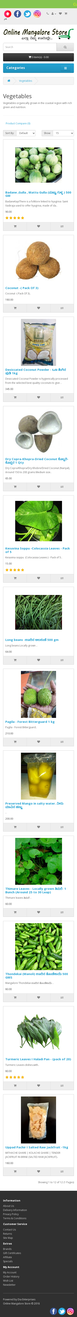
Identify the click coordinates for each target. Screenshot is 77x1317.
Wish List (8, 1280)
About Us (8, 1206)
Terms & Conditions (14, 1218)
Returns (7, 1233)
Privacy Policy (11, 1214)
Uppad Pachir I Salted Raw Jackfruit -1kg (36, 1147)
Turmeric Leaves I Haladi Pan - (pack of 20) (38, 1059)
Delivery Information (15, 1210)
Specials (8, 1261)
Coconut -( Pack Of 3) (21, 288)
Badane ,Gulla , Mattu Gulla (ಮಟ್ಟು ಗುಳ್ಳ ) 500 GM (38, 194)
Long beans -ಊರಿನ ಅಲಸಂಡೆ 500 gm (32, 640)
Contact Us (9, 1229)
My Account (9, 1272)
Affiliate (7, 1257)
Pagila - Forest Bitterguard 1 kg (30, 722)
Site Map (8, 1238)
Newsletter (9, 1285)
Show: (47, 133)
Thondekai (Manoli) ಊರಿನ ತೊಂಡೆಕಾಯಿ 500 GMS (36, 975)
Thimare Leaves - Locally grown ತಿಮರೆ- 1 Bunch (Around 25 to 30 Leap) (35, 890)
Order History (11, 1276)
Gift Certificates (12, 1253)
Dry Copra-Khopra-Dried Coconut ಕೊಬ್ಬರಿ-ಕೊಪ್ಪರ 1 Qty (36, 460)
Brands (7, 1249)
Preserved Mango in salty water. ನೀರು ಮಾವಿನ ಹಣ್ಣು (34, 805)
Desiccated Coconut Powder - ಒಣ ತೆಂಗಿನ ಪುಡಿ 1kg (35, 371)
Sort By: (9, 133)
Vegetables (25, 81)
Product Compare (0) (18, 123)
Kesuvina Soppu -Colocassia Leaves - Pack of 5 (37, 550)
